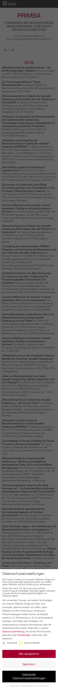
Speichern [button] (29, 667)
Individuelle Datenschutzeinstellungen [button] (29, 679)
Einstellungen (24, 637)
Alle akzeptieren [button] (29, 656)
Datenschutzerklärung (13, 634)
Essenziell (9, 645)
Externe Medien (29, 645)
